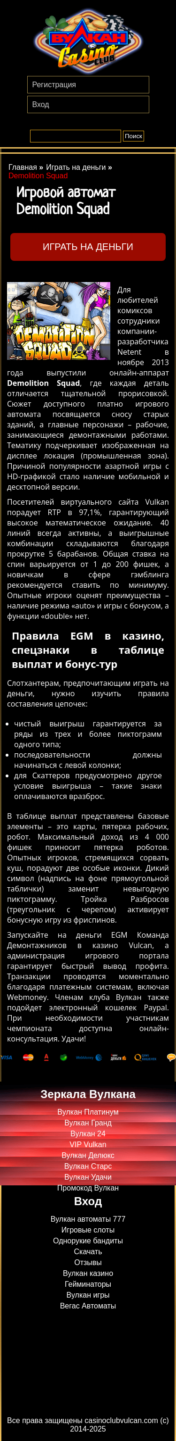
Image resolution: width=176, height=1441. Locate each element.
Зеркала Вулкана (87, 1094)
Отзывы (88, 1262)
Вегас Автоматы (88, 1306)
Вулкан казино (88, 1273)
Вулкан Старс (88, 1166)
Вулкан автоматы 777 (88, 1219)
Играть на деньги (88, 247)
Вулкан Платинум (87, 1112)
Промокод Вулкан (88, 1188)
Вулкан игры (87, 1295)
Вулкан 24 (88, 1134)
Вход (40, 104)
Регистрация (54, 85)
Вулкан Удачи (88, 1177)
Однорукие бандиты (88, 1241)
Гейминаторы (88, 1284)
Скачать (88, 1252)
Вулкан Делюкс (88, 1155)
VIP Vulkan (87, 1145)
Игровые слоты (88, 1230)
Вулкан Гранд (88, 1123)
